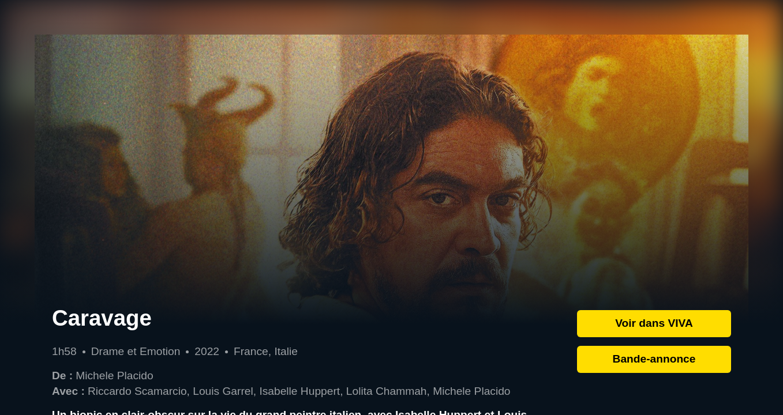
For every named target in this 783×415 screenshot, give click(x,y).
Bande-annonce (654, 359)
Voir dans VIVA (654, 323)
